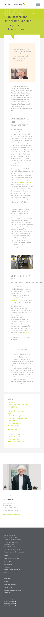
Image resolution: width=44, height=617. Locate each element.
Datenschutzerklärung (12, 590)
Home (6, 556)
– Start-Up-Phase (13, 425)
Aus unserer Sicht (14, 402)
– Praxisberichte (13, 407)
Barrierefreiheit (10, 584)
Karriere (7, 579)
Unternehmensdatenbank (13, 570)
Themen (10, 432)
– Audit (10, 413)
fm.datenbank (13, 429)
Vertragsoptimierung (12, 558)
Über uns (7, 567)
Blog (6, 573)
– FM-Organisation (14, 423)
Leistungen (8, 561)
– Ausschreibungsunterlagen (18, 418)
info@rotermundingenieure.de (11, 514)
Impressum (8, 587)
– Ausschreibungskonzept (17, 416)
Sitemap (7, 593)
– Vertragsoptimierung (16, 441)
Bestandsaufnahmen (17, 300)
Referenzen (8, 564)
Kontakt (7, 582)
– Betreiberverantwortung (17, 434)
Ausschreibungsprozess (16, 411)
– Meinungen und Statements (18, 405)
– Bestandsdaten (13, 421)
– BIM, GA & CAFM (14, 437)
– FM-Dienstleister (14, 439)
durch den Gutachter (25, 182)
